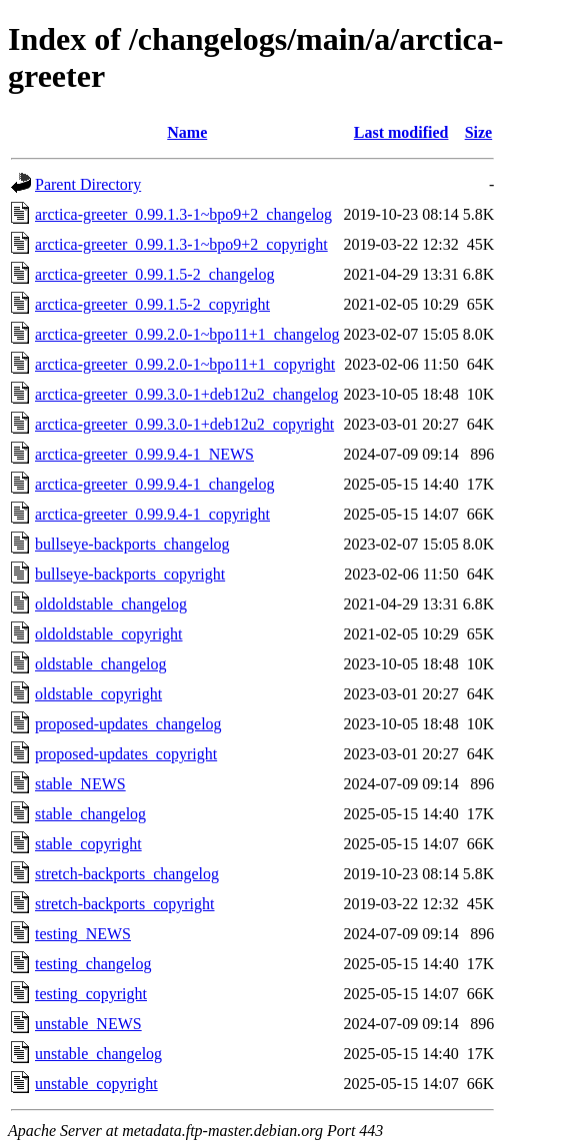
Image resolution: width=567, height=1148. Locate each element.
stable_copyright (88, 843)
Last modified (401, 132)
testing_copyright (91, 993)
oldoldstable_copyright (109, 633)
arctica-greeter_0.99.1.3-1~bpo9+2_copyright (181, 244)
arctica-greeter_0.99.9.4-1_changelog (154, 484)
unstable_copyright (96, 1083)
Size (479, 132)
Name (187, 132)
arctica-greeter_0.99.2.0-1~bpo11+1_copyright (185, 364)
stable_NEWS (80, 783)
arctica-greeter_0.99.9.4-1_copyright (152, 514)
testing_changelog (93, 963)
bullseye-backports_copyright (130, 574)
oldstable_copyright (98, 693)
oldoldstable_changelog (111, 603)
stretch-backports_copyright (125, 903)
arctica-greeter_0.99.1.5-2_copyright (152, 304)
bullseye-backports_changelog (132, 544)
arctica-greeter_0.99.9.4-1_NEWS (144, 454)
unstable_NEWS (88, 1023)
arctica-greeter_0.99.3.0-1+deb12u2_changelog (187, 394)
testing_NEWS (83, 933)
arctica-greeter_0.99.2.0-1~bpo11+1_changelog (187, 334)
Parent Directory (88, 184)
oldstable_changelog (101, 663)
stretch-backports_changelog (127, 873)
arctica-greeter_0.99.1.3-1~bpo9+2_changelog (183, 214)
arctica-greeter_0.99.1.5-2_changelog (154, 274)
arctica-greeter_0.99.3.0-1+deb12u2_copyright (184, 424)
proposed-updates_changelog (128, 723)
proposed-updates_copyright (126, 753)
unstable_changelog (98, 1053)
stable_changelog (90, 813)
